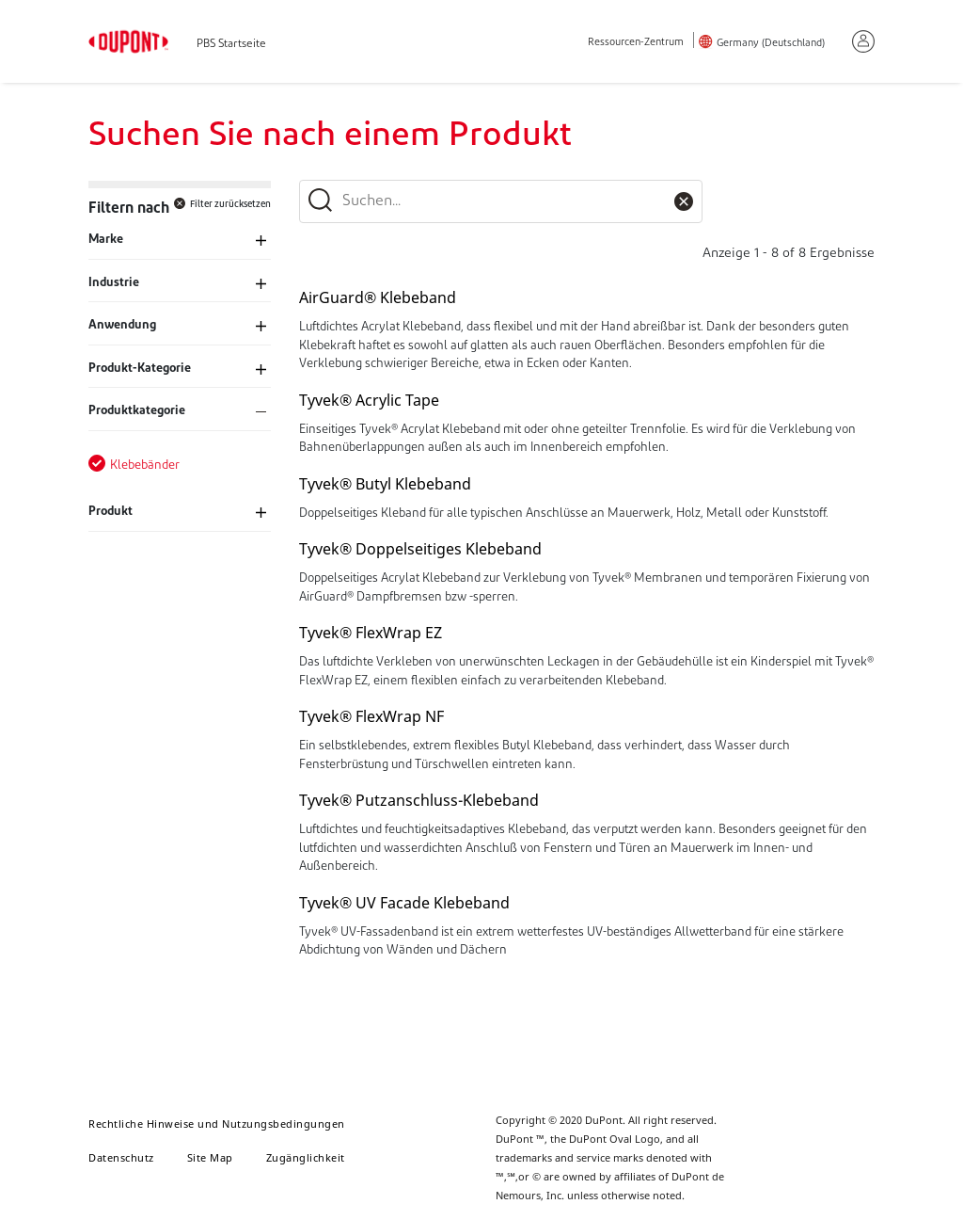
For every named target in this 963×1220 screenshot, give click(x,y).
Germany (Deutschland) (771, 44)
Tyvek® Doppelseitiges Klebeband (420, 548)
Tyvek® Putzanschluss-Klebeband (419, 800)
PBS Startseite (231, 44)
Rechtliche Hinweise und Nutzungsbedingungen (216, 1123)
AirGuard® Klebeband (377, 297)
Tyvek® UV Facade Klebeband (404, 902)
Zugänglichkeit (305, 1157)
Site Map (210, 1157)
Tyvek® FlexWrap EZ (370, 632)
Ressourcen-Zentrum (636, 43)
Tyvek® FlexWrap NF (371, 716)
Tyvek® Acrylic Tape (369, 400)
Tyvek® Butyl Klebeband (385, 484)
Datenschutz (121, 1157)
